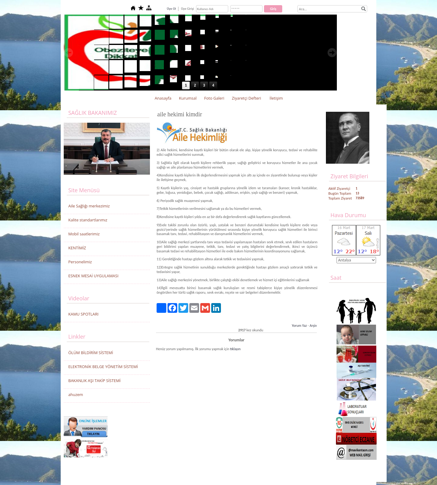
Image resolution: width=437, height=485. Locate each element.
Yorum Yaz (299, 325)
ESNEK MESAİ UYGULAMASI (93, 275)
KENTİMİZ (77, 248)
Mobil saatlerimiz (84, 234)
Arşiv (313, 325)
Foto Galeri (214, 98)
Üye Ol (171, 9)
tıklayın (235, 349)
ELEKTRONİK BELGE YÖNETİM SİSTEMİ (103, 366)
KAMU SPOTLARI (83, 314)
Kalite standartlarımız (87, 220)
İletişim (276, 98)
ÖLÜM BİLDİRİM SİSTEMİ (90, 352)
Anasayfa (163, 98)
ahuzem (75, 394)
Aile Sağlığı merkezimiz (89, 206)
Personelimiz (80, 262)
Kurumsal (188, 98)
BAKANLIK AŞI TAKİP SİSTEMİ (94, 380)
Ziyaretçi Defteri (246, 98)
